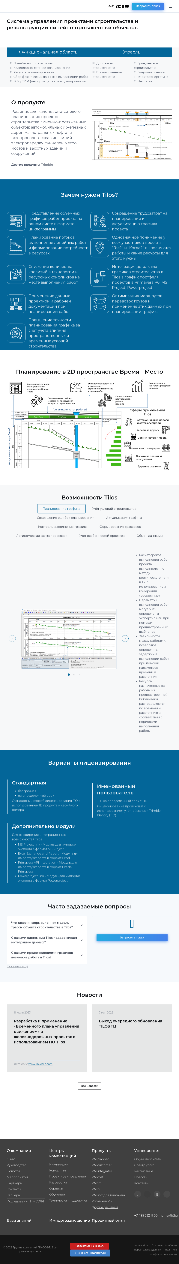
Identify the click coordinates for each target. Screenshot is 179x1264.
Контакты (14, 1189)
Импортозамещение (68, 1220)
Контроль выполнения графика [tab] (63, 542)
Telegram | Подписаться (90, 1252)
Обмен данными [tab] (150, 551)
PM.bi (96, 1189)
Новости (13, 1171)
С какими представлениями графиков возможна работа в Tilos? (42, 971)
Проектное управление (67, 1176)
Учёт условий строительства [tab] (114, 524)
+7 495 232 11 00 (145, 1215)
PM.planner (100, 1159)
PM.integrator (102, 1171)
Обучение (57, 1194)
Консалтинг (58, 1170)
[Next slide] (125, 654)
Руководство (16, 1165)
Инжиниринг (59, 1164)
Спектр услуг (144, 1165)
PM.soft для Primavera (108, 1195)
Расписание (143, 1171)
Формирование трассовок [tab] (120, 542)
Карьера (13, 1195)
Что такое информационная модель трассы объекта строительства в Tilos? (42, 941)
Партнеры (14, 1183)
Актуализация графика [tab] (124, 533)
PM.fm (97, 1183)
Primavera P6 (102, 1201)
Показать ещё (17, 982)
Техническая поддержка (68, 1200)
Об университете (147, 1159)
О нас (11, 1159)
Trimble (47, 164)
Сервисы (56, 1188)
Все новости (89, 1102)
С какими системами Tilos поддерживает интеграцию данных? (44, 956)
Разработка (58, 1182)
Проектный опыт (108, 1220)
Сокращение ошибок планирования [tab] (65, 533)
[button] (69, 690)
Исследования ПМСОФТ (25, 1201)
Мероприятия (17, 1177)
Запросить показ (148, 6)
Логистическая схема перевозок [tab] (41, 551)
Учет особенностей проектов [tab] (102, 551)
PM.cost (97, 1177)
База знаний (19, 1220)
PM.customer (102, 1165)
